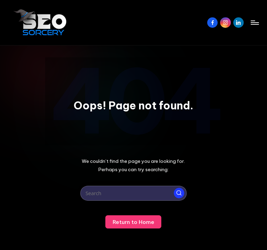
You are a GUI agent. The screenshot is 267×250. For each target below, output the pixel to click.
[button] (179, 193)
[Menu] (254, 22)
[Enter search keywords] (133, 193)
